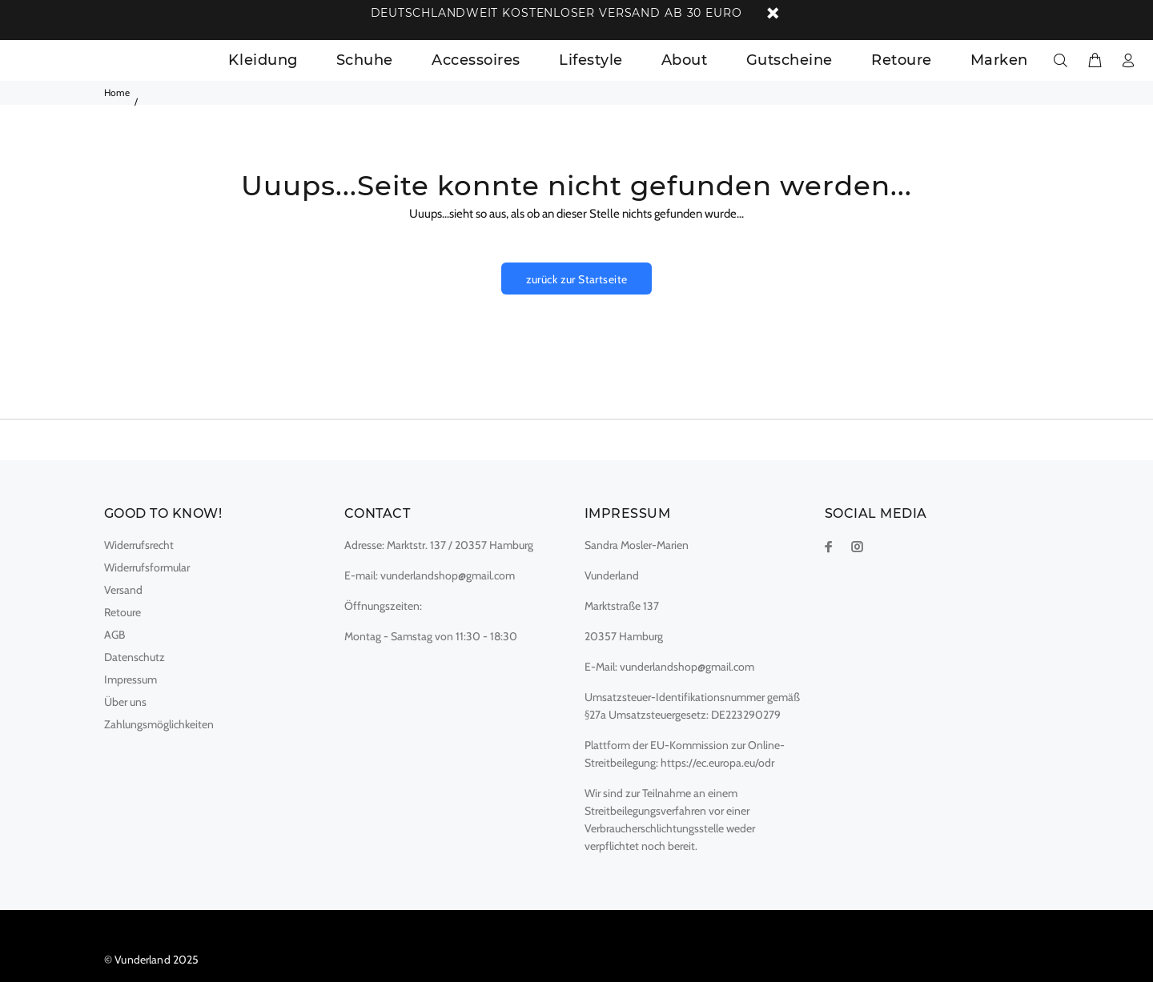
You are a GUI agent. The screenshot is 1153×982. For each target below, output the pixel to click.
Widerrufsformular (147, 567)
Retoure (122, 612)
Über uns (125, 702)
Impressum (130, 679)
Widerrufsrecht (139, 545)
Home (117, 92)
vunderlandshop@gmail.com (447, 575)
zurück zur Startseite (577, 279)
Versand (123, 590)
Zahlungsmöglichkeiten (159, 724)
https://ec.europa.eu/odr (717, 763)
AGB (114, 634)
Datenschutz (134, 657)
